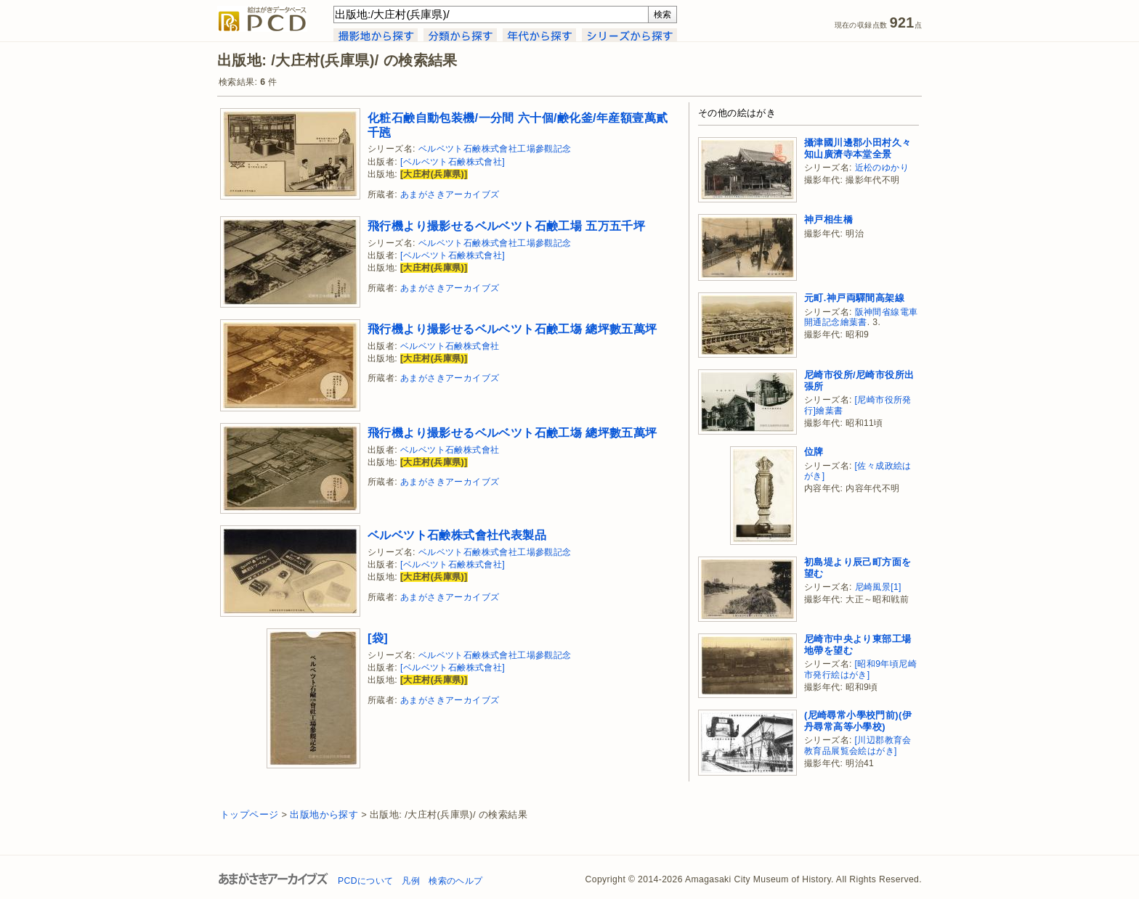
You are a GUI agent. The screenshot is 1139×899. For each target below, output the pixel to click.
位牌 (814, 451)
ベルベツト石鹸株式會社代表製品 (457, 534)
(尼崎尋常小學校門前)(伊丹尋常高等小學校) (858, 721)
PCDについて (365, 881)
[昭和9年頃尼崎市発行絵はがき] (860, 669)
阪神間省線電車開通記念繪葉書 (860, 317)
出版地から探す (324, 814)
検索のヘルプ (455, 881)
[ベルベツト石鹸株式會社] (452, 162)
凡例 (411, 881)
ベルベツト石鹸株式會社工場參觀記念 (495, 149)
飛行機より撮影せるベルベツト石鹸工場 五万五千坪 (506, 225)
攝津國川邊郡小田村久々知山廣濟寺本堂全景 (857, 148)
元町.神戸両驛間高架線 (854, 297)
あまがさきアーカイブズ (449, 194)
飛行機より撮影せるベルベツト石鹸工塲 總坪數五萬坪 (512, 328)
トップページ (249, 814)
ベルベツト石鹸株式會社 (449, 346)
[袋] (378, 637)
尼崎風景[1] (878, 587)
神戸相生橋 (828, 219)
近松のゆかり (882, 168)
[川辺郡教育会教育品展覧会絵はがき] (858, 745)
